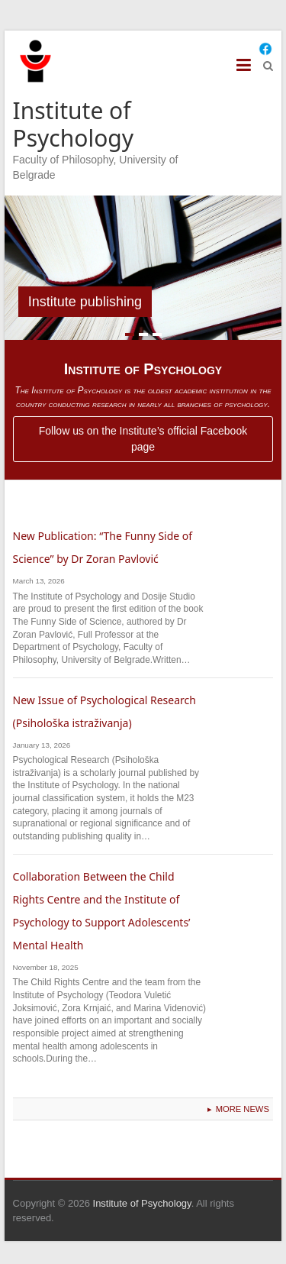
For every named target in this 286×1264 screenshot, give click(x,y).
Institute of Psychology (73, 124)
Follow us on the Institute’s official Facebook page (143, 439)
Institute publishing (85, 301)
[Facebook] (265, 49)
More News (242, 1109)
